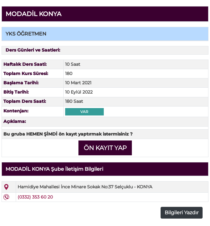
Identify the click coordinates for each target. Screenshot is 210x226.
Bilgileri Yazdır (182, 213)
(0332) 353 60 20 (35, 197)
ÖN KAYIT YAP (105, 148)
